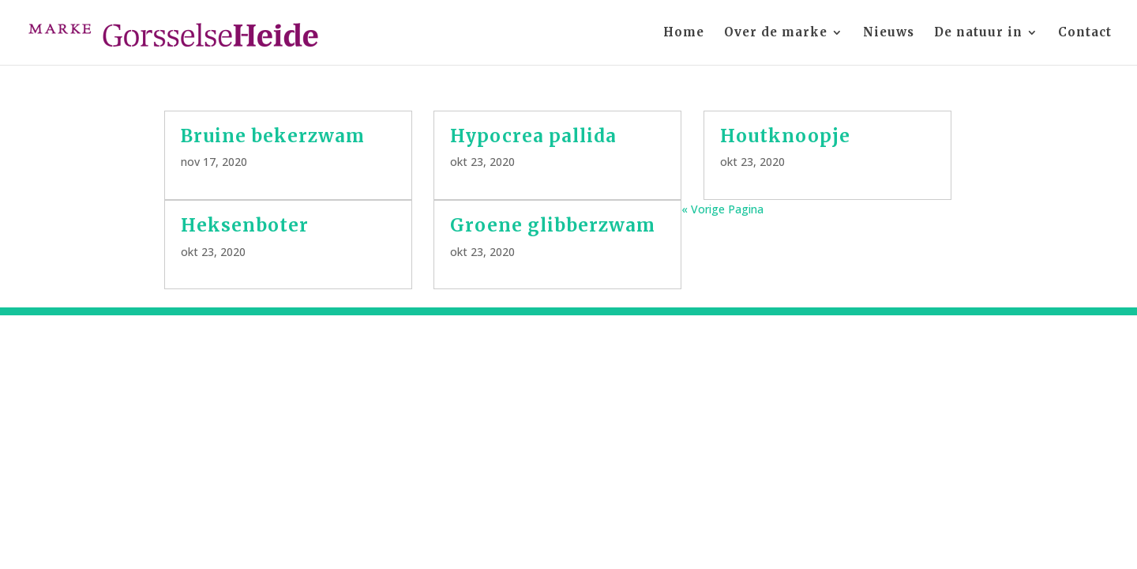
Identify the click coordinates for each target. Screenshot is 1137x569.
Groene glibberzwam (552, 225)
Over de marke (775, 33)
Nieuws (888, 33)
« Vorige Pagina (722, 209)
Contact (1085, 33)
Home (683, 33)
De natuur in (978, 33)
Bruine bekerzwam (275, 136)
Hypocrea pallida (533, 136)
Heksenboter (245, 225)
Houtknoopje (785, 136)
